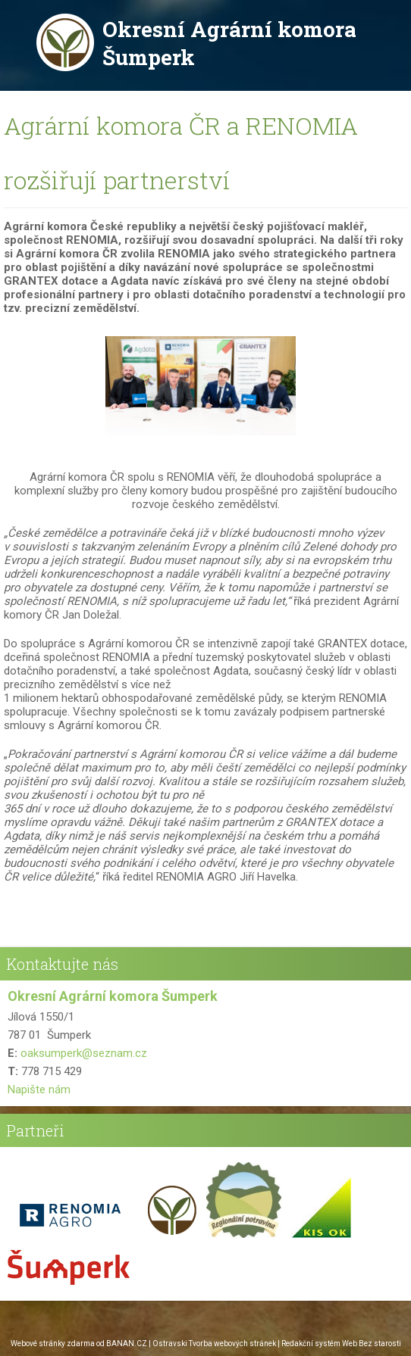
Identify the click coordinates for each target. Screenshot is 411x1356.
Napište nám (39, 1089)
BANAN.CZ (126, 1343)
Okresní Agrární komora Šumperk (229, 43)
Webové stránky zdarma (53, 1343)
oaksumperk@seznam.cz (83, 1053)
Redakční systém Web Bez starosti (341, 1343)
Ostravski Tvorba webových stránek (214, 1343)
